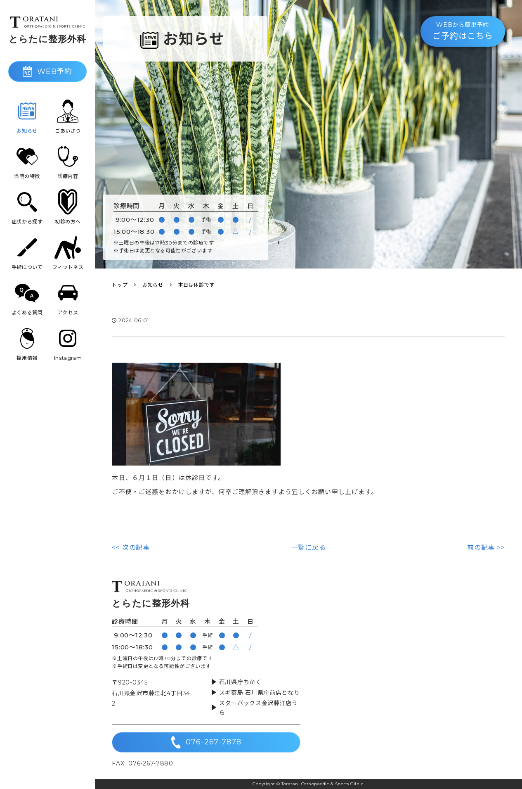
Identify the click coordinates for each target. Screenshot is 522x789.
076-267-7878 (206, 742)
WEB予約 (48, 71)
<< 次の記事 (131, 547)
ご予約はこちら (462, 30)
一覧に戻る (308, 547)
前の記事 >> (486, 547)
